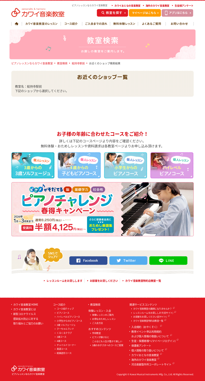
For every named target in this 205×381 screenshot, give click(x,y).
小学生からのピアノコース (69, 320)
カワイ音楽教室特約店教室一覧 (143, 280)
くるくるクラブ (64, 333)
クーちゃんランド (65, 329)
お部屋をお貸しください (104, 280)
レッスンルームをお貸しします (64, 280)
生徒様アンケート (184, 5)
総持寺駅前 (78, 63)
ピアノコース (63, 312)
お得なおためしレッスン (104, 319)
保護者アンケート (141, 345)
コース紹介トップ (65, 308)
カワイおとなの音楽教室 (127, 5)
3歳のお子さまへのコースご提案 (107, 345)
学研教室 (96, 333)
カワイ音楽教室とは (24, 309)
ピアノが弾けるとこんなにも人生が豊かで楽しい (107, 339)
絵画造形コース (64, 353)
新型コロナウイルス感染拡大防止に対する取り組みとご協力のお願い (28, 318)
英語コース (62, 349)
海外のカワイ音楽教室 (157, 5)
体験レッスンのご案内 (102, 315)
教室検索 (62, 63)
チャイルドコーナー (66, 345)
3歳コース (61, 337)
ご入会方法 (97, 323)
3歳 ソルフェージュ (66, 325)
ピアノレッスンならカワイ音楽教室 (32, 63)
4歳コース (61, 341)
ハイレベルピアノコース (68, 316)
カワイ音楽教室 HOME (25, 304)
